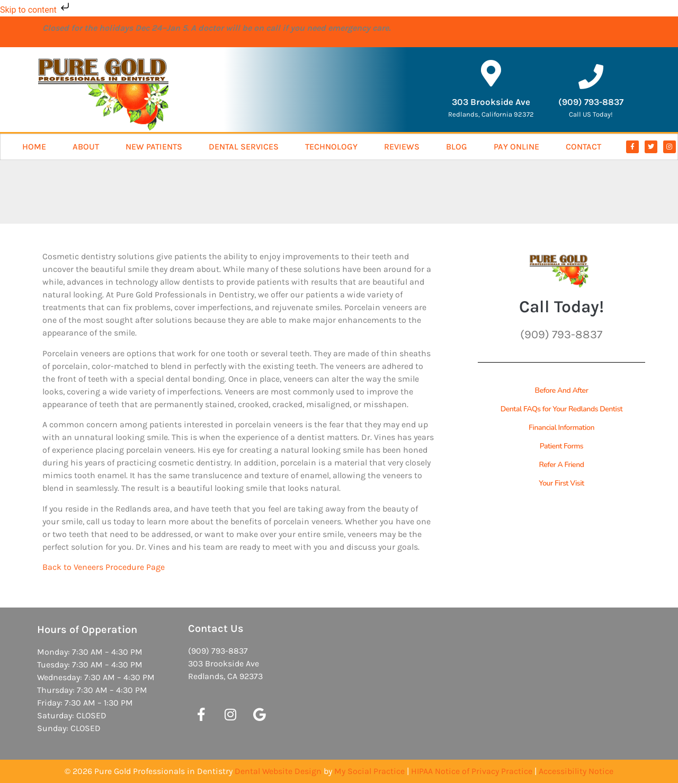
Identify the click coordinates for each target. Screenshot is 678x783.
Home (34, 147)
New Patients (154, 147)
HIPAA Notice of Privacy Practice (471, 771)
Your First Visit (561, 483)
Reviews (402, 147)
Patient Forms (561, 446)
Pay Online (516, 147)
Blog (456, 147)
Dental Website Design (278, 771)
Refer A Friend (561, 465)
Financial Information (561, 428)
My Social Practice (369, 771)
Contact (583, 147)
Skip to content (36, 10)
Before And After (561, 390)
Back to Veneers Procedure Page (103, 567)
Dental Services (244, 147)
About (86, 147)
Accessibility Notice (576, 771)
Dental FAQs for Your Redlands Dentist (562, 409)
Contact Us (216, 628)
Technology (331, 147)
